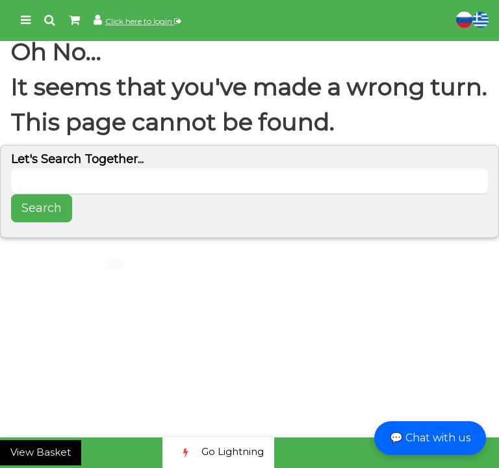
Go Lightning (218, 453)
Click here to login (143, 21)
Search (41, 208)
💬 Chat (430, 438)
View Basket (40, 452)
